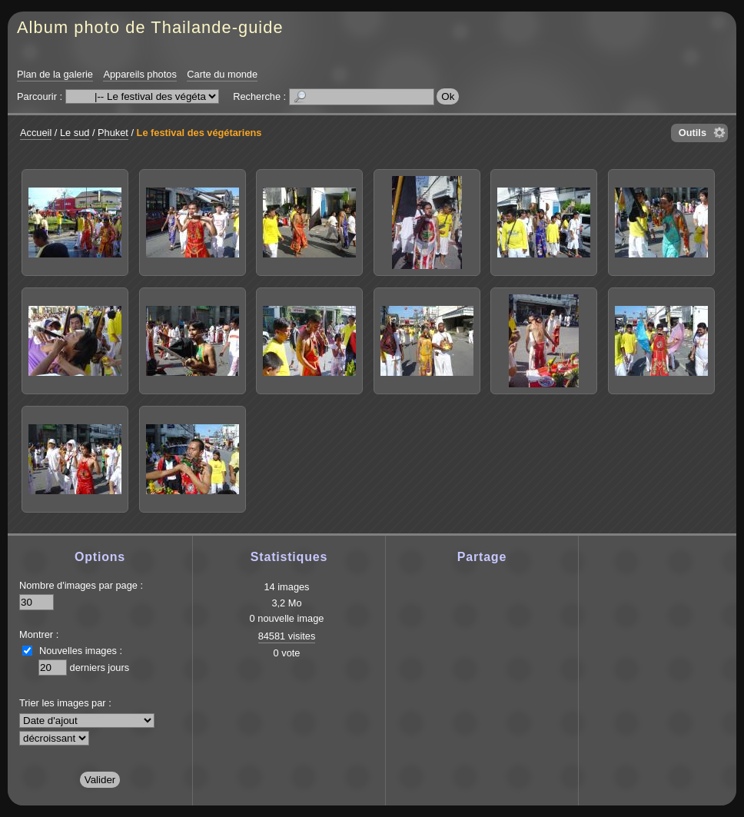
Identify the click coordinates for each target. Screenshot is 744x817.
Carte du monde (222, 74)
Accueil (35, 132)
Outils (692, 132)
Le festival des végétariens (199, 132)
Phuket (113, 132)
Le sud (74, 132)
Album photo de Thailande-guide (150, 27)
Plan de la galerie (55, 74)
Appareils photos (139, 74)
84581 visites (287, 636)
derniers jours (100, 667)
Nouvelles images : (80, 650)
